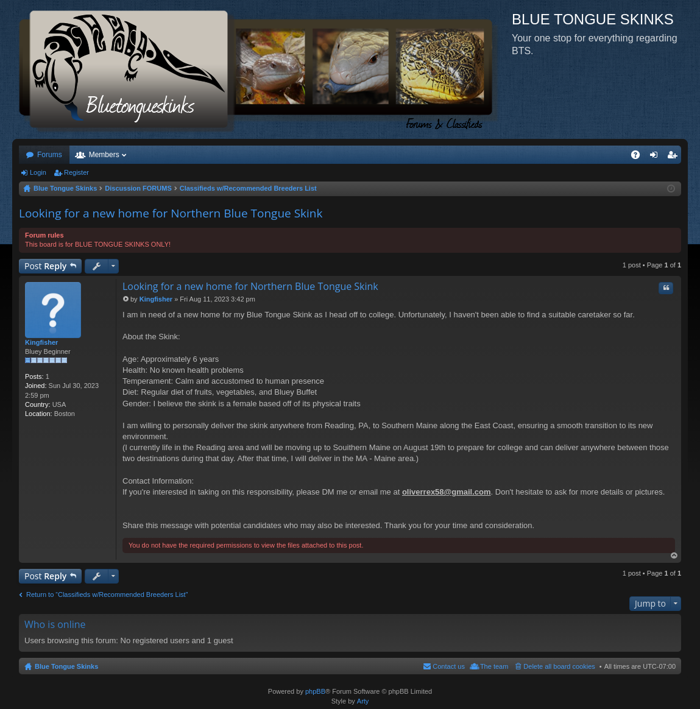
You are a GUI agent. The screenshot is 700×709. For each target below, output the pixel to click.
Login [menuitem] (656, 157)
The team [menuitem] (494, 666)
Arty (363, 701)
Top (674, 556)
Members (104, 154)
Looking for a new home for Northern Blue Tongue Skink (170, 213)
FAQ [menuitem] (639, 157)
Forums (49, 154)
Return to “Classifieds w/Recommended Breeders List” (107, 594)
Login (38, 172)
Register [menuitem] (674, 157)
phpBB (315, 691)
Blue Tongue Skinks (66, 666)
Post (45, 266)
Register (76, 172)
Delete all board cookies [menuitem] (559, 666)
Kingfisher (41, 342)
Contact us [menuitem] (449, 666)
